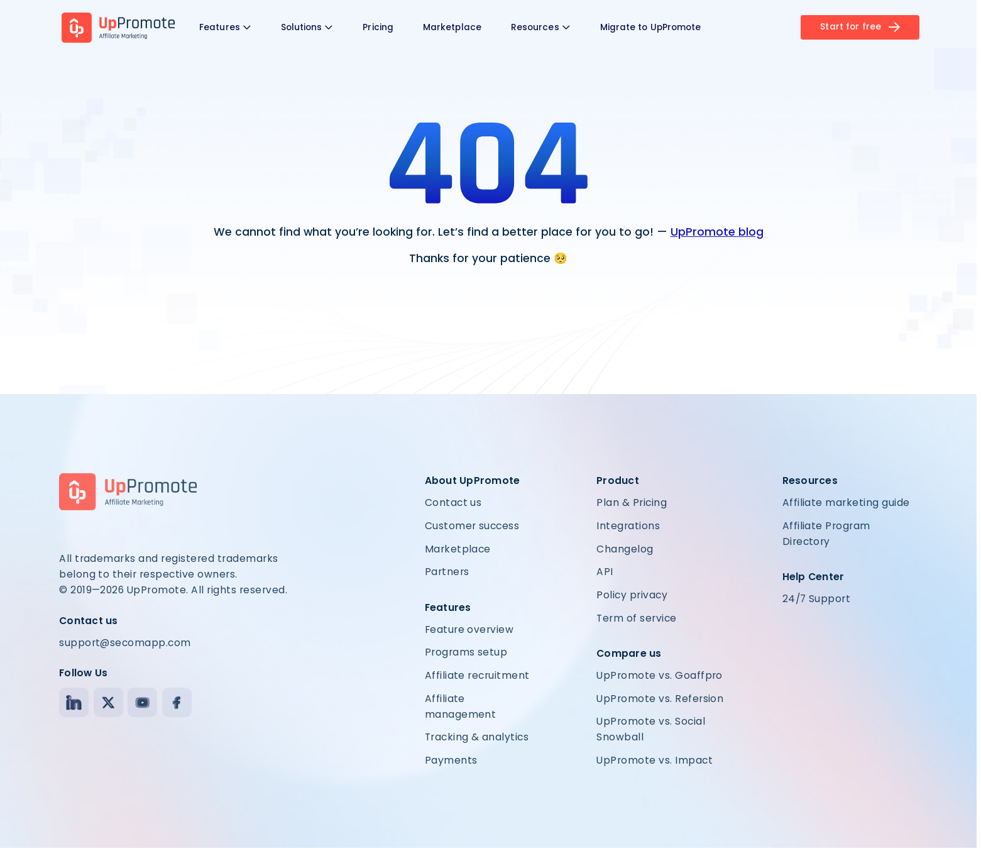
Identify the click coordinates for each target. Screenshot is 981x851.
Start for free (860, 27)
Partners (447, 571)
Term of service (636, 618)
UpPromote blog (717, 231)
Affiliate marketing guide (846, 502)
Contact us (453, 502)
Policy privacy (631, 594)
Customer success (472, 525)
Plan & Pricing (631, 502)
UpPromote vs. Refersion (659, 698)
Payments (451, 760)
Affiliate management (460, 706)
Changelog (624, 549)
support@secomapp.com (125, 642)
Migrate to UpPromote (650, 27)
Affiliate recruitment (477, 675)
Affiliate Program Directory (826, 533)
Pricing (378, 27)
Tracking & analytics (477, 737)
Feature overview (469, 629)
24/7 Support (816, 598)
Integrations (628, 525)
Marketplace (452, 27)
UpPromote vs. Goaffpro (659, 675)
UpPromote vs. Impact (654, 760)
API (604, 571)
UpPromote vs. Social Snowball (650, 729)
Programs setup (466, 652)
